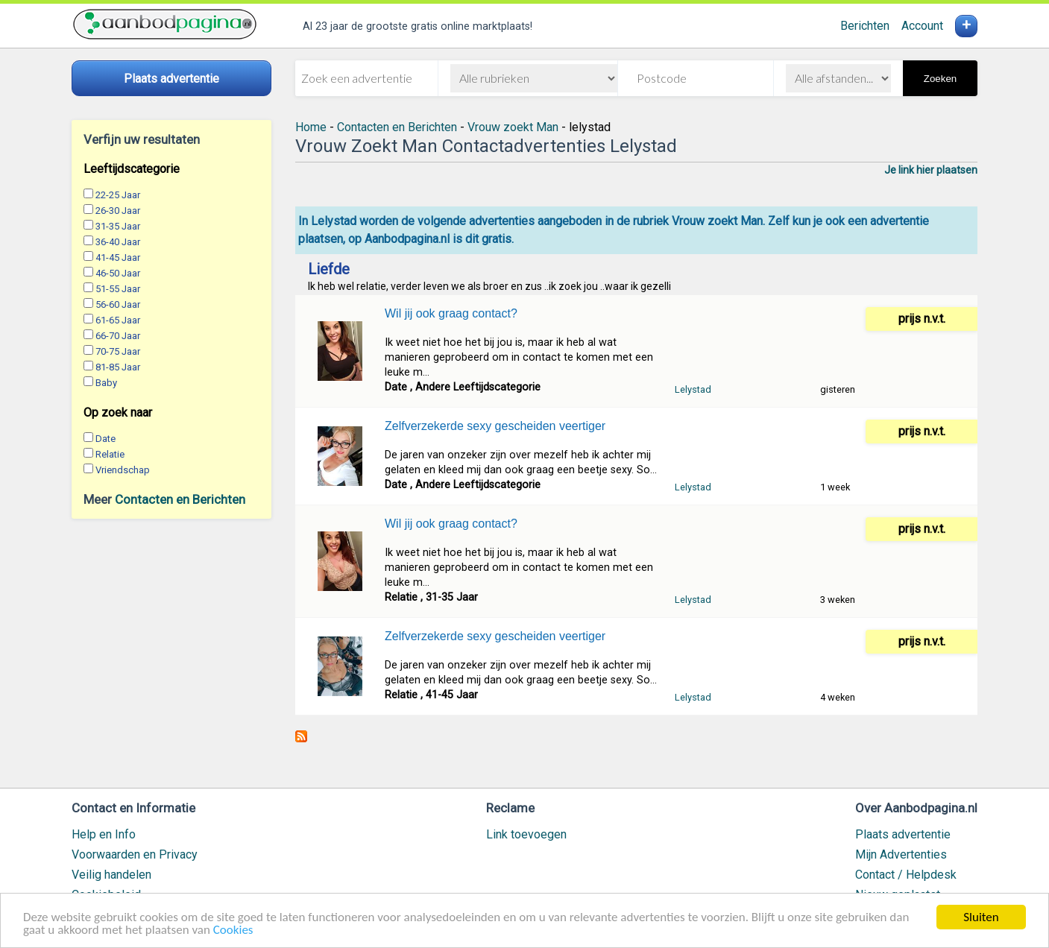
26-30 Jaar (117, 210)
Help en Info (104, 834)
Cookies (233, 930)
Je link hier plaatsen (930, 170)
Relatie (110, 454)
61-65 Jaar (117, 320)
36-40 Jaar (117, 241)
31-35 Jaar (117, 226)
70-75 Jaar (117, 351)
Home (311, 127)
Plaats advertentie (903, 834)
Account (922, 26)
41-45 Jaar (117, 257)
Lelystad (693, 389)
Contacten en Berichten (180, 499)
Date (105, 438)
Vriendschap (122, 469)
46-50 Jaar (117, 273)
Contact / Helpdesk (906, 875)
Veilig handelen (111, 875)
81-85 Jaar (117, 367)
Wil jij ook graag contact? (451, 313)
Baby (106, 382)
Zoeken (940, 78)
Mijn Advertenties (901, 854)
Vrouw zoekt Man (512, 127)
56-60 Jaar (117, 304)
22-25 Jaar (117, 194)
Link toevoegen (526, 834)
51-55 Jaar (117, 288)
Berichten (864, 26)
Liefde (329, 269)
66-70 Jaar (117, 335)
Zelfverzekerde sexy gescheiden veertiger (495, 426)
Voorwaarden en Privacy (135, 854)
